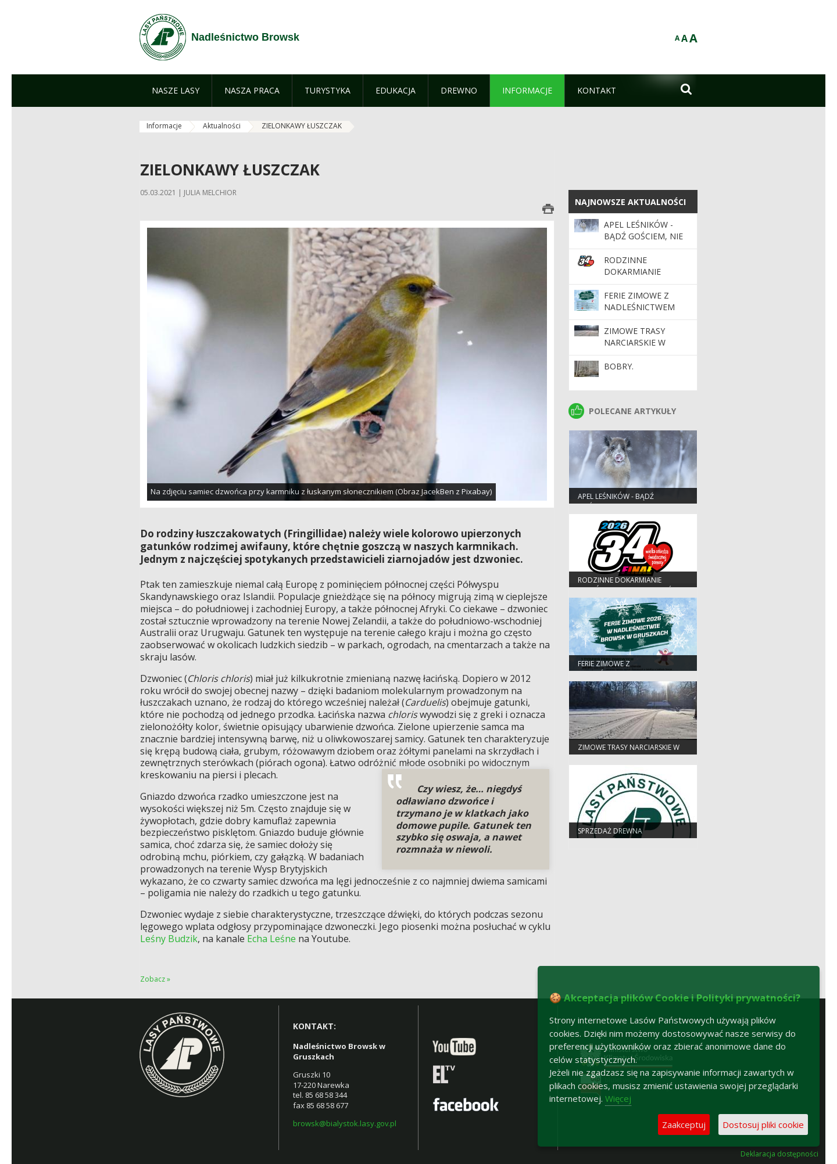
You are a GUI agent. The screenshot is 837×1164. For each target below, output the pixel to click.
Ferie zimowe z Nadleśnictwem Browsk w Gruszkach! (639, 313)
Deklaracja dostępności (779, 1154)
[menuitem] (176, 90)
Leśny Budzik (169, 938)
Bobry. (619, 366)
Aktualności (222, 126)
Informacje (164, 126)
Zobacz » (155, 979)
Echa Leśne (271, 938)
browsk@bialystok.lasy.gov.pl (344, 1123)
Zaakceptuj (684, 1124)
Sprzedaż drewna (610, 831)
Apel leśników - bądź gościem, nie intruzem (643, 236)
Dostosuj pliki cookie (763, 1124)
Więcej (618, 1098)
